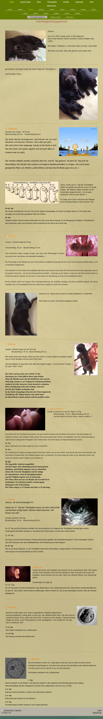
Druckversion (8, 710)
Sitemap (18, 710)
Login (99, 710)
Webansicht (97, 713)
